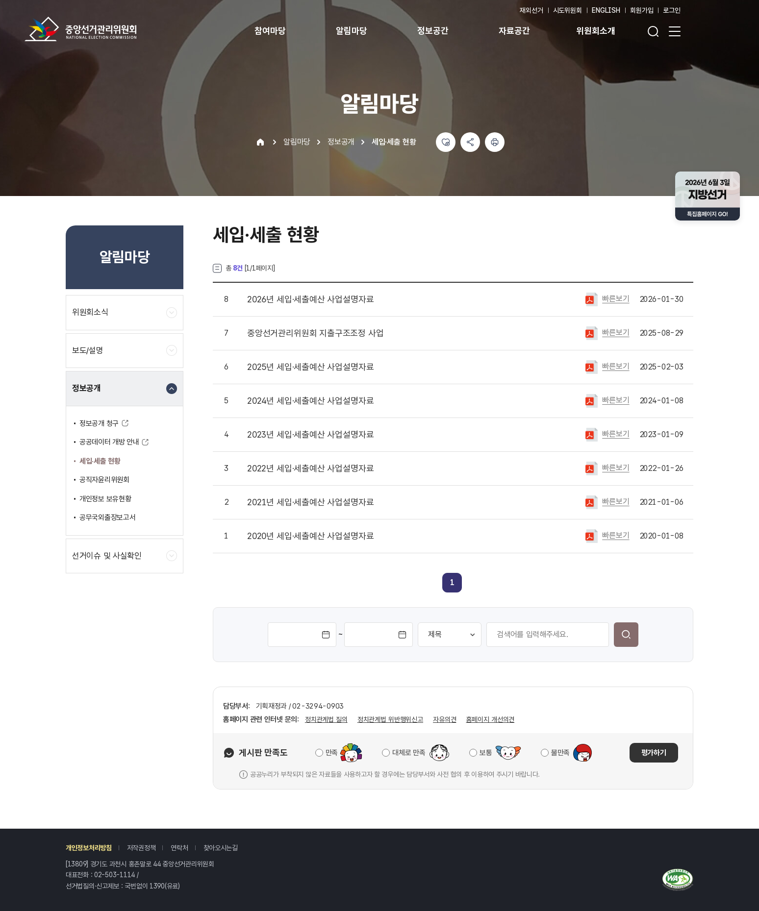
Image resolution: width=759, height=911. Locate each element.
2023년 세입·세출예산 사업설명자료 (310, 434)
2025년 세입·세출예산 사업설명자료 (310, 367)
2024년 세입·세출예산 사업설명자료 (310, 400)
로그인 (672, 10)
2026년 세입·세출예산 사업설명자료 (310, 299)
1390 (157, 886)
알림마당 (351, 30)
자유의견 (444, 719)
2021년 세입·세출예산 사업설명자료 (310, 502)
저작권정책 (141, 848)
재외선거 (531, 10)
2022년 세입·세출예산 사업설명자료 (310, 468)
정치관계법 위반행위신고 (390, 719)
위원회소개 (595, 30)
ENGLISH (606, 10)
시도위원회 (567, 10)
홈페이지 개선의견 (490, 719)
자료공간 (514, 30)
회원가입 (641, 10)
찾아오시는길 (220, 848)
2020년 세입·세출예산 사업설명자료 (310, 536)
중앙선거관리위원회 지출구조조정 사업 (315, 333)
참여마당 (269, 30)
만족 (332, 752)
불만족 (560, 752)
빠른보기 (615, 298)
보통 (486, 752)
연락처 (179, 848)
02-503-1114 (114, 875)
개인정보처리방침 (89, 848)
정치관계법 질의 (326, 719)
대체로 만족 (408, 752)
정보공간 (432, 30)
